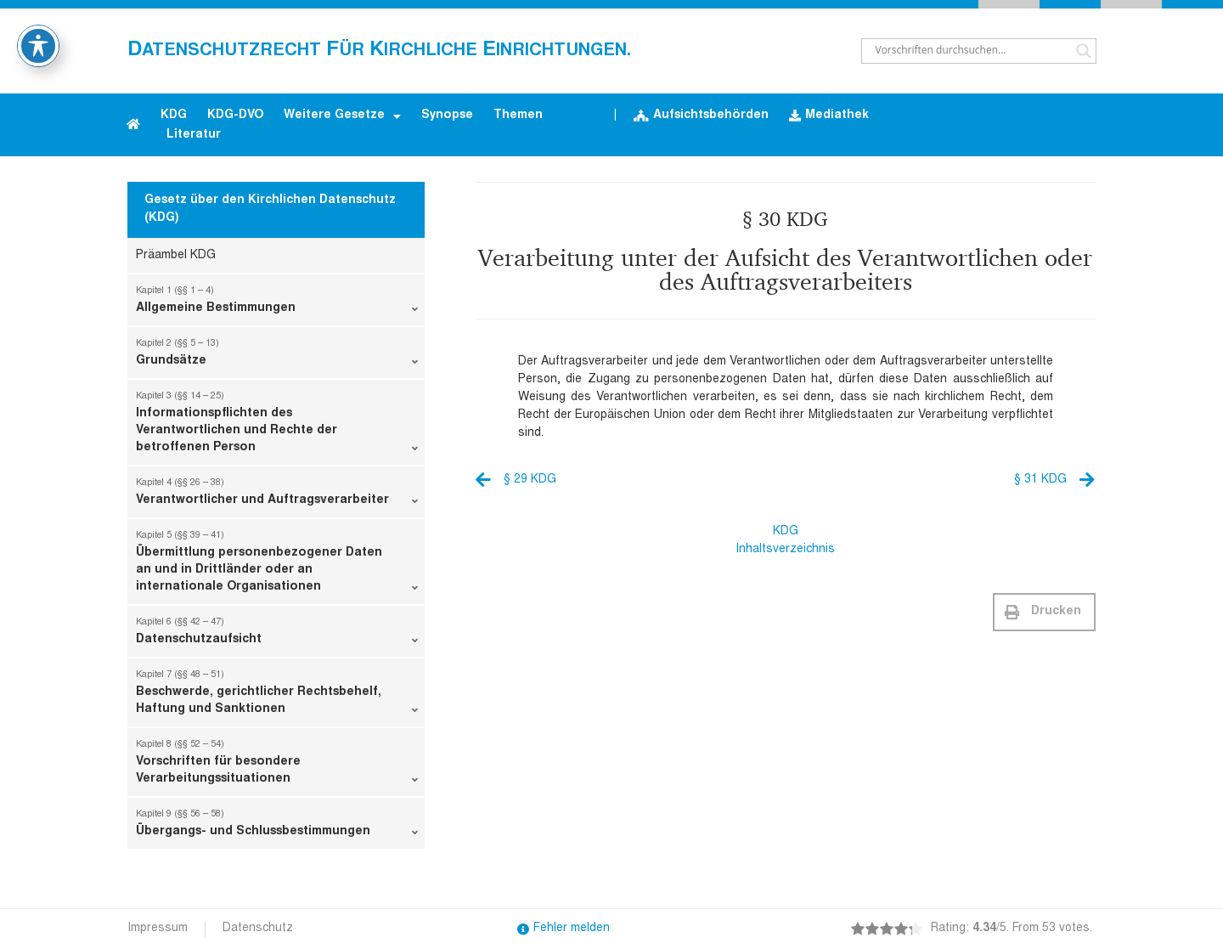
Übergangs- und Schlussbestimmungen (277, 826)
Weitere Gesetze (342, 117)
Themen (518, 115)
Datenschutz (258, 929)
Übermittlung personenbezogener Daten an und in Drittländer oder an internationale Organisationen (277, 565)
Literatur (193, 135)
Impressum (157, 929)
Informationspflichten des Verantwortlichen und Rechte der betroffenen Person (277, 425)
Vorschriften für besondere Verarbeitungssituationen (277, 765)
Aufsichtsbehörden (701, 116)
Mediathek (829, 116)
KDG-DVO (235, 115)
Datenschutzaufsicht (277, 634)
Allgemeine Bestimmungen (277, 303)
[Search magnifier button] (1084, 51)
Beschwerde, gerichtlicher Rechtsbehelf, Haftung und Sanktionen (277, 696)
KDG (174, 115)
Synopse (447, 115)
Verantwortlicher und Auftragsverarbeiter (277, 495)
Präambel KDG (176, 256)
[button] (1044, 612)
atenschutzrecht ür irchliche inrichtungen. (379, 50)
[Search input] (971, 51)
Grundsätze (277, 356)
